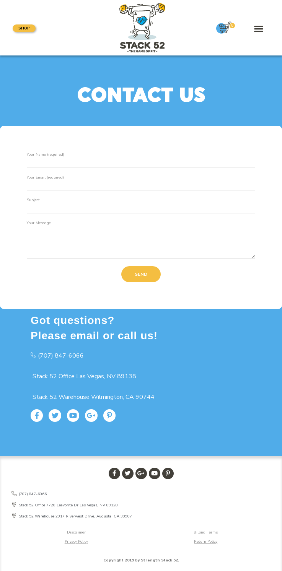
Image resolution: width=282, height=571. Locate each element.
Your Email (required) (45, 177)
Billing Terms (206, 532)
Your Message (39, 223)
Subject (33, 200)
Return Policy (205, 541)
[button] (24, 28)
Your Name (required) (45, 154)
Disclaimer (76, 532)
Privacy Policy (76, 541)
